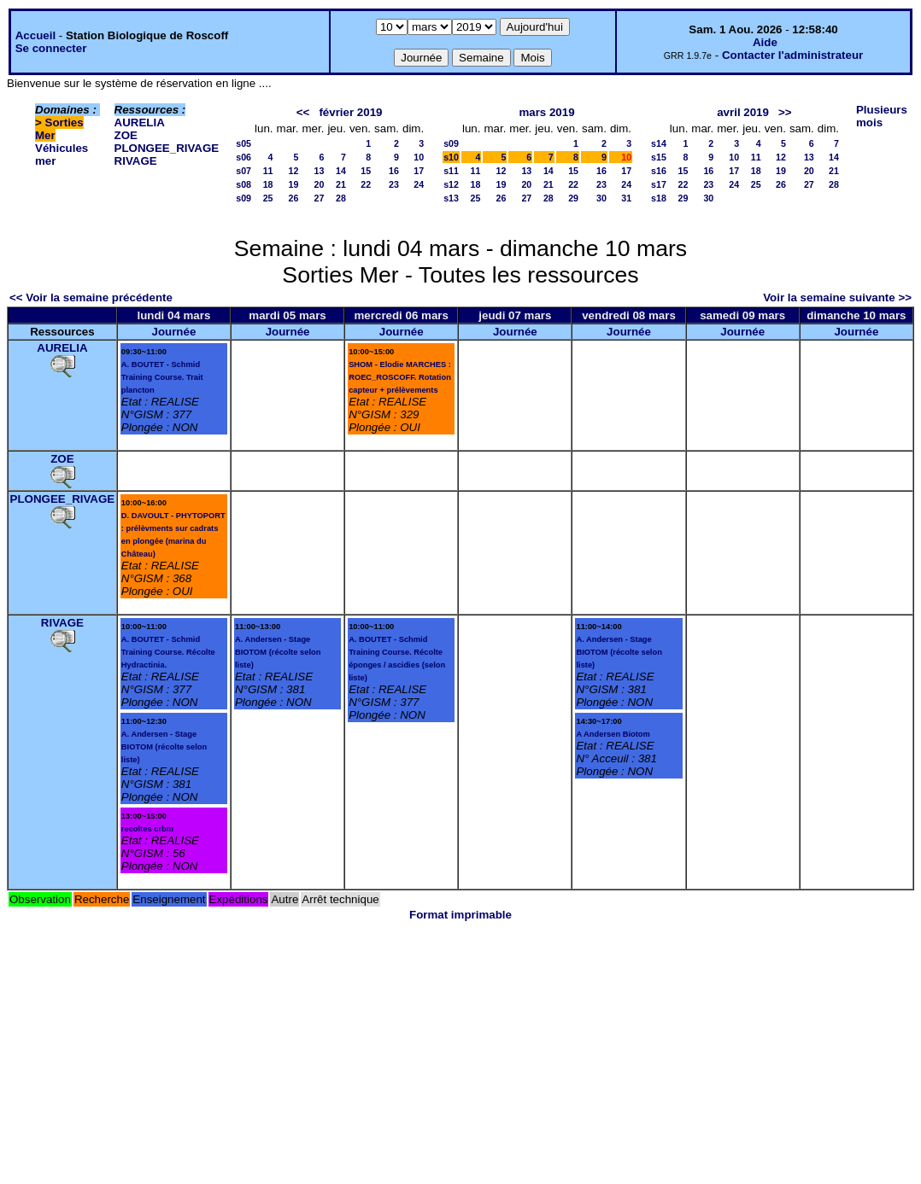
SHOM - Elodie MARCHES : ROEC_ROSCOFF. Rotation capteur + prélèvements (400, 377)
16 (394, 171)
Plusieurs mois (881, 116)
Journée (173, 331)
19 (294, 184)
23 (394, 184)
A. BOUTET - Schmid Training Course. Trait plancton (162, 377)
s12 (451, 184)
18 (268, 184)
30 (601, 198)
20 (319, 184)
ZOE (126, 135)
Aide (765, 42)
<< (303, 112)
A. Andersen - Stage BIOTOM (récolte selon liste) (164, 747)
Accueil (35, 35)
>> (785, 112)
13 (319, 171)
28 (341, 198)
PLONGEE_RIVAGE (167, 148)
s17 (658, 184)
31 (626, 198)
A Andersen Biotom (612, 734)
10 (419, 157)
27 (319, 198)
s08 (243, 184)
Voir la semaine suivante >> (837, 297)
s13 (451, 198)
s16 (658, 171)
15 (366, 171)
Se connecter (51, 48)
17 (419, 171)
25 (268, 198)
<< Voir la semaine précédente (91, 297)
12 (294, 171)
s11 (451, 171)
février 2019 (350, 112)
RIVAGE (135, 161)
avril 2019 (743, 112)
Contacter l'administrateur (792, 55)
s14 (658, 143)
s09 (243, 198)
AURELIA (139, 122)
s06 (243, 157)
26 (294, 198)
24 (419, 184)
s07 (243, 171)
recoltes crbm (147, 829)
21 (341, 184)
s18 (658, 198)
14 (341, 171)
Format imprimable (460, 914)
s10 (451, 157)
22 (366, 184)
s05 (243, 143)
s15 (658, 157)
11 (268, 171)
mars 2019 (546, 112)
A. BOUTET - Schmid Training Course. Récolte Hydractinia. (168, 652)
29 (573, 198)
